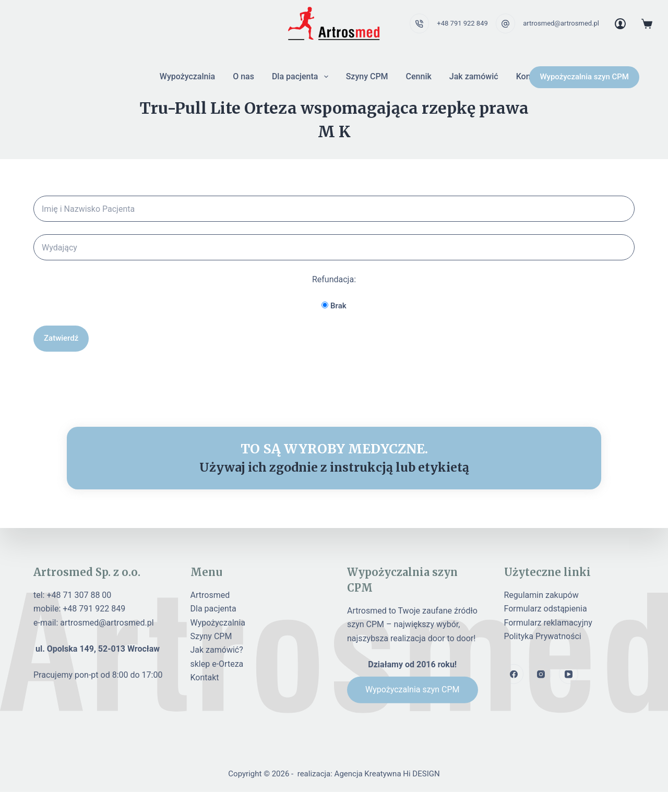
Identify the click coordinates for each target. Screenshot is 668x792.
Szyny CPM (367, 76)
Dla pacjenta (302, 76)
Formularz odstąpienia (545, 609)
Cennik (419, 76)
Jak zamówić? (216, 650)
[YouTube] (569, 674)
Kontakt (204, 677)
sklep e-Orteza (217, 664)
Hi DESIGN (421, 773)
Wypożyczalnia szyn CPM (584, 76)
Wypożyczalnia (187, 76)
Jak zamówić (473, 76)
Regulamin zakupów (541, 595)
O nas (243, 76)
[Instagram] (541, 674)
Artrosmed (210, 595)
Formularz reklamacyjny (548, 622)
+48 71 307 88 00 (78, 595)
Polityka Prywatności (542, 636)
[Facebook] (514, 674)
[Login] (620, 23)
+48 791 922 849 (462, 23)
